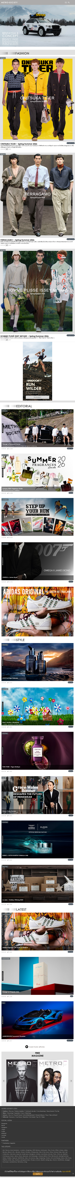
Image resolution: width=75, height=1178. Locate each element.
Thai (49, 1150)
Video (43, 1117)
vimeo (3, 1129)
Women (71, 815)
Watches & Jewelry (30, 1111)
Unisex (61, 1150)
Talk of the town (44, 1152)
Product (71, 492)
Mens (16, 1156)
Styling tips (48, 1160)
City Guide (32, 1117)
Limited (38, 1154)
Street (23, 1152)
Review (5, 1152)
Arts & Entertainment (29, 1115)
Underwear (25, 1154)
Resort (10, 1152)
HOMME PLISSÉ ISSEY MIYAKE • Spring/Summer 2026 (24, 336)
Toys (47, 1115)
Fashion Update (19, 1111)
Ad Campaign (33, 1156)
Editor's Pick (70, 448)
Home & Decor (40, 1115)
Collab (9, 1158)
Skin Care (70, 682)
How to (11, 1115)
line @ (3, 1125)
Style (4, 1113)
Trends (48, 1158)
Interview (13, 1154)
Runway (11, 1111)
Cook (52, 1150)
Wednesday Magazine (8, 1143)
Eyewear (25, 1156)
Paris (54, 1154)
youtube (3, 1135)
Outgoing (28, 1150)
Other (57, 1150)
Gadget (67, 1160)
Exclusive (11, 1117)
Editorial (5, 1117)
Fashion (5, 1111)
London (22, 1150)
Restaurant (54, 1156)
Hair (63, 1152)
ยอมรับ (38, 1174)
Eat (3, 1150)
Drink (72, 996)
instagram (4, 1127)
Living (25, 1162)
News (62, 1158)
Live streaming (41, 1111)
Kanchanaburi (14, 1150)
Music (12, 1156)
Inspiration (17, 1113)
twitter (3, 1131)
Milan (65, 1150)
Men (26, 1158)
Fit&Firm (5, 1160)
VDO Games (36, 1150)
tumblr (3, 1137)
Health (43, 1160)
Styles (4, 1158)
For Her (57, 1111)
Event (38, 1160)
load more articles (35, 1046)
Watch (55, 1160)
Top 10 (38, 1117)
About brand (50, 1111)
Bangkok (32, 1154)
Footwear (70, 951)
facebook (4, 1123)
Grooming (10, 1113)
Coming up (6, 1156)
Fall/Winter (21, 1158)
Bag (37, 1158)
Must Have (19, 1117)
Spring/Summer (70, 143)
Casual (40, 1156)
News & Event (53, 1115)
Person (7, 1150)
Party (51, 1152)
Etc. (13, 1152)
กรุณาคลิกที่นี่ (66, 1171)
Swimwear (44, 1150)
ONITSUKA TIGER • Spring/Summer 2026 (18, 144)
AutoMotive (70, 1040)
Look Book (44, 1154)
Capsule (14, 1158)
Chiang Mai (34, 1152)
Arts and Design (55, 1158)
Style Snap (28, 1113)
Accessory (32, 1158)
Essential (25, 1117)
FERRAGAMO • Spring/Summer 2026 (17, 240)
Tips (13, 1160)
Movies (50, 1154)
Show (20, 1156)
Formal (56, 1152)
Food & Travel (18, 1115)
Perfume (71, 726)
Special (18, 1154)
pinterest (3, 1133)
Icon (22, 1113)
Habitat (65, 1154)
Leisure (5, 1115)
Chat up (59, 1154)
